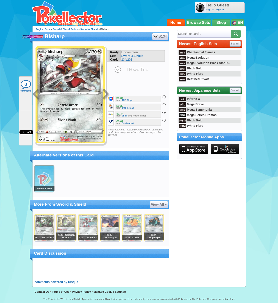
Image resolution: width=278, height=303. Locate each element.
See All (235, 43)
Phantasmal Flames (197, 52)
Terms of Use (60, 291)
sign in (210, 9)
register (220, 9)
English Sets (43, 29)
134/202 (126, 59)
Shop (221, 22)
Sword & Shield (89, 29)
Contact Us (42, 291)
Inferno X (189, 99)
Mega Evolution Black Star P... (204, 63)
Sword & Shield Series (65, 29)
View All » (159, 204)
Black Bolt (190, 68)
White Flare (191, 73)
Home (175, 22)
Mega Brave (191, 104)
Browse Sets (198, 22)
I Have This (137, 69)
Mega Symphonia (195, 109)
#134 (160, 36)
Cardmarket (128, 123)
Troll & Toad (128, 108)
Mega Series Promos (198, 115)
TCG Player (128, 100)
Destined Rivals (194, 79)
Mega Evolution (194, 57)
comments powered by (56, 282)
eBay (124, 116)
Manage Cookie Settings (109, 291)
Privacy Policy (81, 291)
